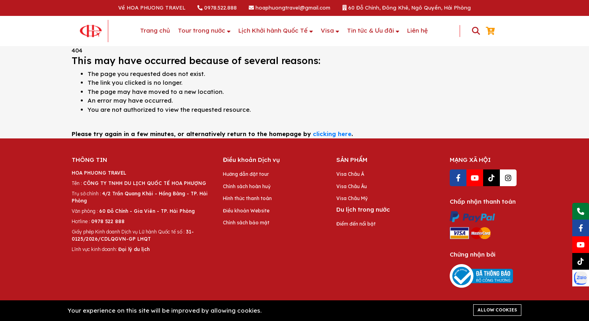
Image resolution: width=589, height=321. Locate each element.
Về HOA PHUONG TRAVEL (151, 7)
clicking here (332, 134)
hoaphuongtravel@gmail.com (289, 7)
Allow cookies (497, 310)
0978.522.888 (217, 7)
